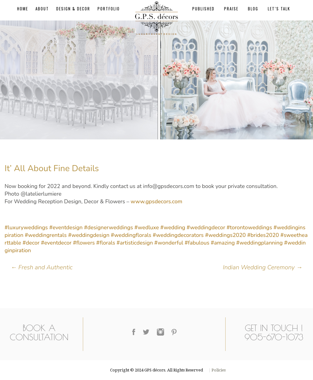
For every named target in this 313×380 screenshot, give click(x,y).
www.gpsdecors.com (156, 201)
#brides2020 (263, 235)
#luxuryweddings (26, 227)
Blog (253, 9)
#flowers (84, 242)
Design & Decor (73, 9)
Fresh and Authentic (42, 267)
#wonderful (168, 242)
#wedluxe (146, 227)
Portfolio (109, 9)
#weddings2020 (225, 235)
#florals (105, 242)
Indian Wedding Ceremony (261, 267)
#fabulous (197, 242)
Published (203, 9)
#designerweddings (108, 227)
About (42, 9)
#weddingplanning (259, 242)
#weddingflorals (131, 235)
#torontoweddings (249, 227)
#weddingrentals (46, 235)
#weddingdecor (206, 227)
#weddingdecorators (178, 235)
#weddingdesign (88, 235)
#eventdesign (66, 227)
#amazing (223, 242)
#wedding (172, 227)
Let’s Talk (279, 9)
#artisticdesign (134, 242)
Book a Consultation (39, 332)
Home (22, 9)
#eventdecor (56, 242)
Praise (231, 9)
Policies (218, 370)
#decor (31, 242)
